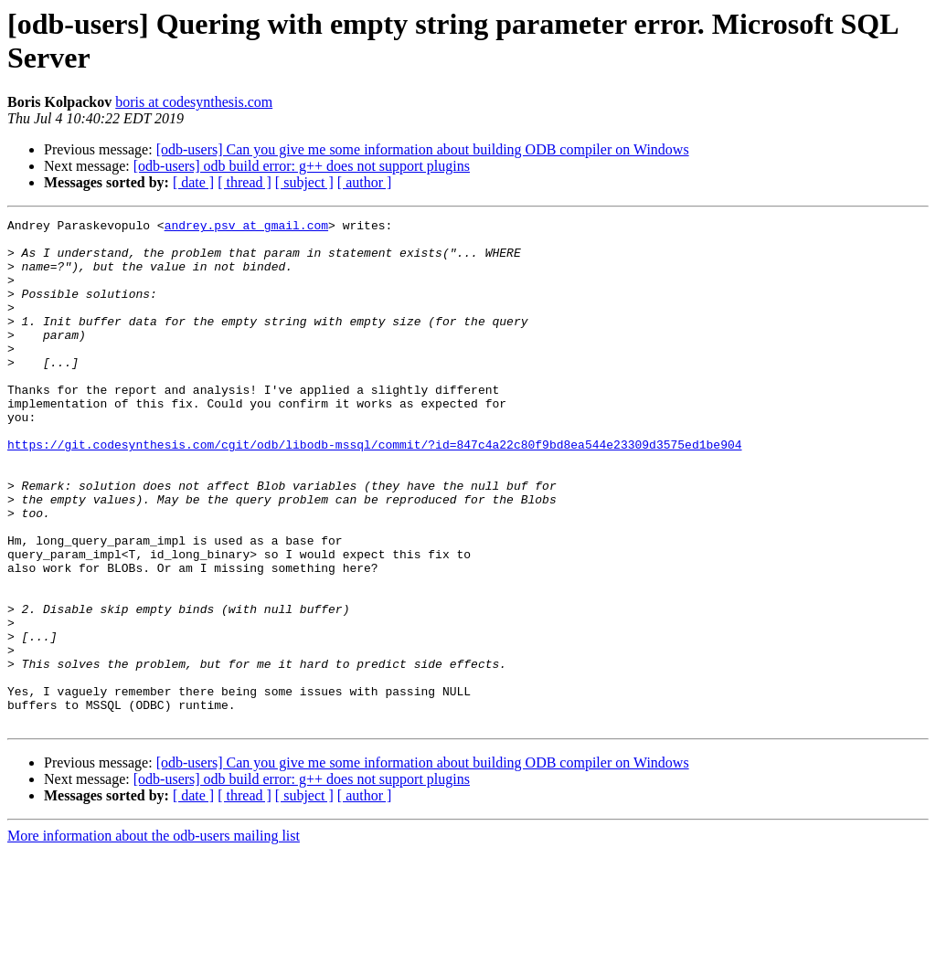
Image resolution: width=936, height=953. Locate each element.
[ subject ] (304, 182)
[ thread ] (244, 182)
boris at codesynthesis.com (193, 102)
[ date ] (193, 182)
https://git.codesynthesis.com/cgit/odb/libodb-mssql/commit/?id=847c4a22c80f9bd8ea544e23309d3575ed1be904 (374, 490)
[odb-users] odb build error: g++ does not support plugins (301, 166)
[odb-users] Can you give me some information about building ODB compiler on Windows (422, 149)
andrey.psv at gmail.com (246, 227)
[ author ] (364, 182)
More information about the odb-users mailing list (153, 937)
